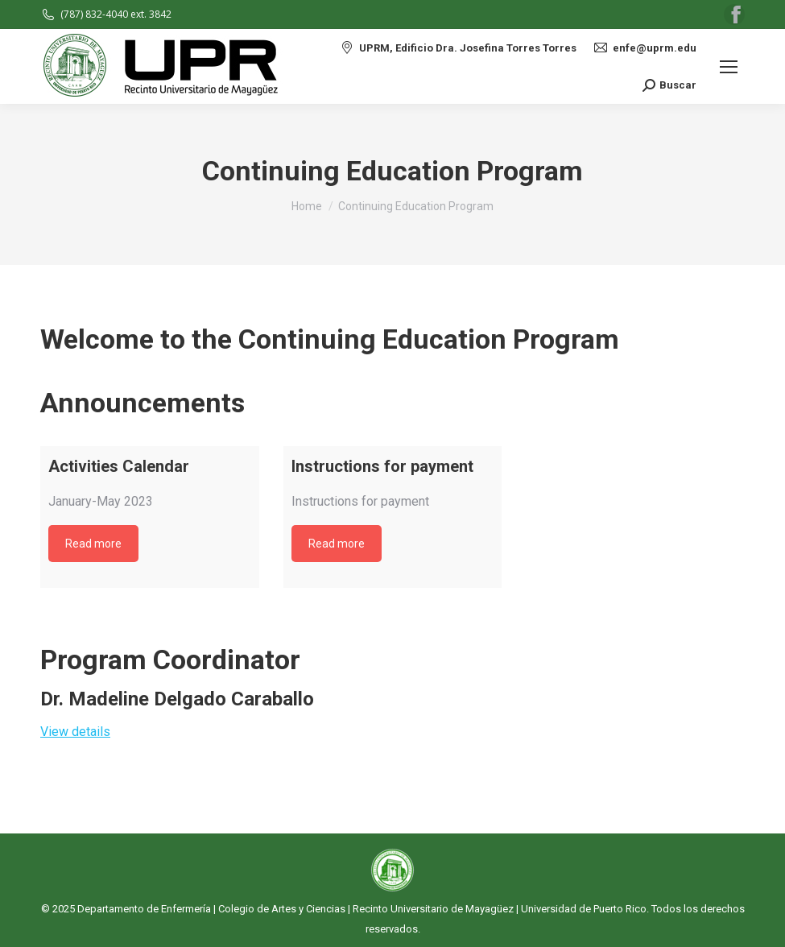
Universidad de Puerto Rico (584, 909)
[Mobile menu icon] (729, 67)
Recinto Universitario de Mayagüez (433, 909)
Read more (93, 543)
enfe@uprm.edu (644, 47)
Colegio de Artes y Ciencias (281, 909)
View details (75, 731)
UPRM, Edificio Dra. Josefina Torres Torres (457, 47)
